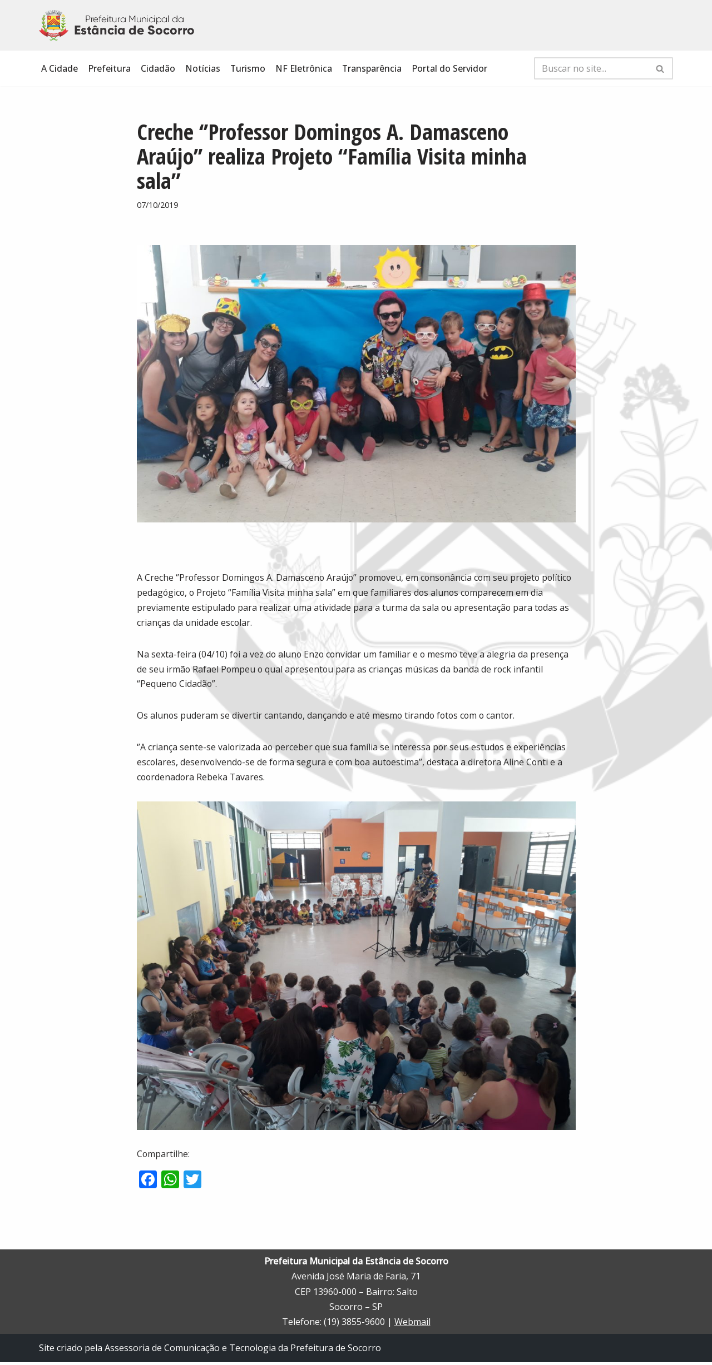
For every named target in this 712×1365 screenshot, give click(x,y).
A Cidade (59, 68)
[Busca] (591, 68)
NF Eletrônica (304, 68)
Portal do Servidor (450, 68)
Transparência (373, 68)
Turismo (248, 68)
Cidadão (158, 68)
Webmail (412, 1324)
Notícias (202, 68)
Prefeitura (109, 68)
